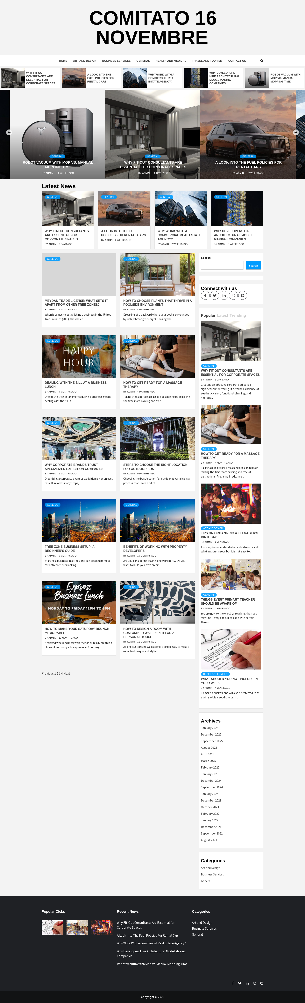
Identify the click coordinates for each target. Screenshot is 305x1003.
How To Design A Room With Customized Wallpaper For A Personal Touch (148, 633)
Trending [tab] (238, 315)
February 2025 (210, 767)
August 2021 (209, 840)
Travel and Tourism (207, 60)
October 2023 (210, 807)
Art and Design (84, 60)
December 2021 (211, 827)
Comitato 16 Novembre (153, 27)
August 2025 (209, 747)
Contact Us (237, 60)
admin (50, 173)
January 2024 (209, 794)
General (143, 60)
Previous (48, 673)
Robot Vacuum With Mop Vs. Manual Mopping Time (286, 78)
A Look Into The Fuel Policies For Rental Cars (100, 78)
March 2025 (208, 761)
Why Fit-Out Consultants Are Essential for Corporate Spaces (67, 235)
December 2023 (211, 800)
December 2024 (211, 780)
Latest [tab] (222, 315)
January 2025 (209, 774)
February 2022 (210, 813)
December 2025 (211, 734)
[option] (30, 78)
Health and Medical (171, 60)
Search (206, 258)
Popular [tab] (208, 315)
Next (66, 673)
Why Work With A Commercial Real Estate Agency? (161, 78)
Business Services (116, 60)
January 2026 (209, 728)
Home (63, 60)
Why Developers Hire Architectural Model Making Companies (233, 235)
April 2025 (207, 754)
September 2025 (212, 741)
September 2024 (212, 787)
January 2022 (209, 820)
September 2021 (212, 833)
